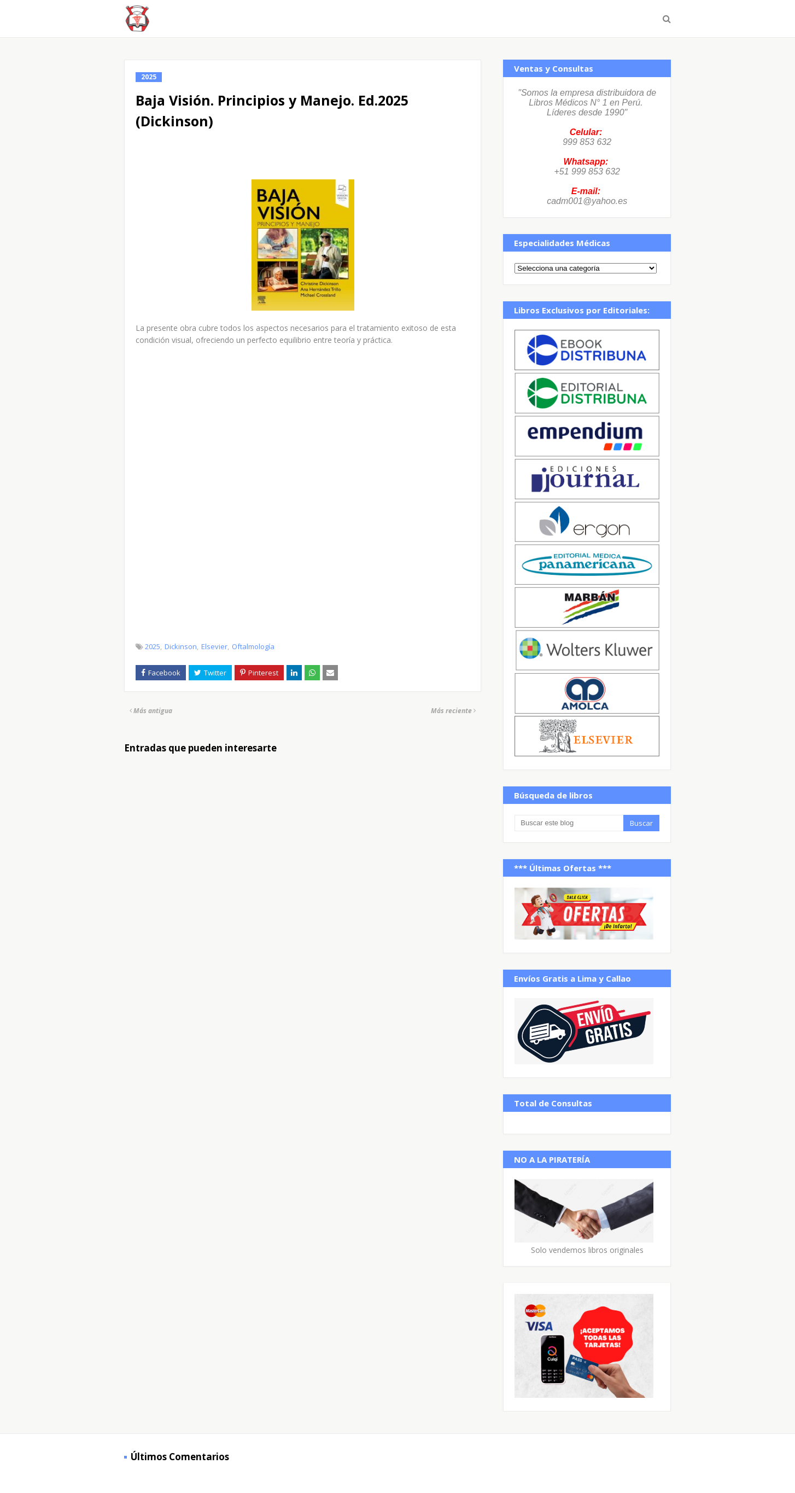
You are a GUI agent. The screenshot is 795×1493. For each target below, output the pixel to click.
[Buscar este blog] (569, 823)
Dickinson (181, 646)
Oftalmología (253, 646)
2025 (152, 646)
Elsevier (214, 646)
